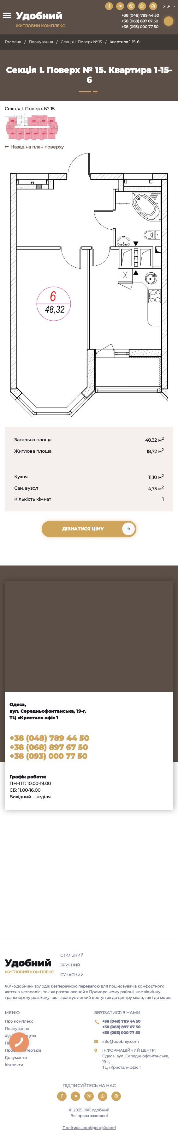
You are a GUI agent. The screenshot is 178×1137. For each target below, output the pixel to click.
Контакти (14, 1064)
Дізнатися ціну (83, 529)
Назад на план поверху (37, 147)
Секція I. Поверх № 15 (81, 41)
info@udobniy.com (120, 1041)
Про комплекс (19, 1021)
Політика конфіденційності (89, 1127)
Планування (41, 41)
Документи (16, 1057)
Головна (13, 41)
